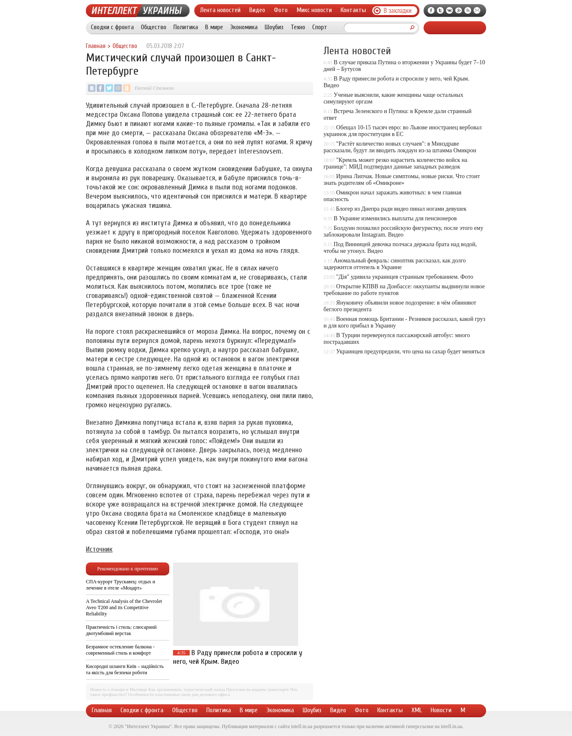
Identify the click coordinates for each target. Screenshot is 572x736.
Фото (281, 10)
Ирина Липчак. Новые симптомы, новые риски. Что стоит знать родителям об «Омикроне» (402, 179)
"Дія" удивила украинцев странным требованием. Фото (404, 277)
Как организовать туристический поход (186, 689)
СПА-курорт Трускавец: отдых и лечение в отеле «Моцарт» (120, 585)
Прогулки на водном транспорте (257, 689)
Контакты (353, 10)
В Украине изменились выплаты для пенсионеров (395, 218)
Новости (441, 710)
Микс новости (314, 10)
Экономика (244, 27)
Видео (257, 10)
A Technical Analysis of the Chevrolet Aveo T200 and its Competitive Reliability (124, 607)
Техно (298, 27)
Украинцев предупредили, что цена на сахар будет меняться (410, 351)
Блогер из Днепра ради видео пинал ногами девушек (401, 209)
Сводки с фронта (112, 27)
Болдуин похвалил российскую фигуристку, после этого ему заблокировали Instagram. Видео (403, 231)
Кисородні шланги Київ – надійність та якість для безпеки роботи (124, 669)
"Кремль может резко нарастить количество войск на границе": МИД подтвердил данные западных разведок (395, 163)
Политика (185, 27)
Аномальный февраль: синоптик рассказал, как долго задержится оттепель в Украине (395, 263)
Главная (95, 46)
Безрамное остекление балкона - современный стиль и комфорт (120, 650)
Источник (99, 549)
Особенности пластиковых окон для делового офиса (179, 694)
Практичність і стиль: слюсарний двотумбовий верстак (121, 630)
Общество (153, 27)
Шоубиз (274, 27)
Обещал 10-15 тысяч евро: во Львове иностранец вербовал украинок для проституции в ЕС (403, 130)
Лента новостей (220, 10)
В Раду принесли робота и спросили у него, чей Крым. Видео (237, 657)
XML (416, 710)
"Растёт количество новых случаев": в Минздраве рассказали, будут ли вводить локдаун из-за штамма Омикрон (400, 147)
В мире (214, 27)
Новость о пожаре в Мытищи (118, 689)
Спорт (319, 27)
